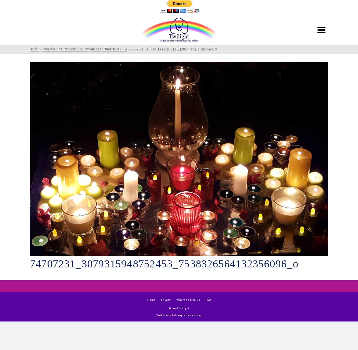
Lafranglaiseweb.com (187, 315)
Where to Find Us (188, 299)
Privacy (166, 299)
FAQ (208, 299)
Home (151, 299)
